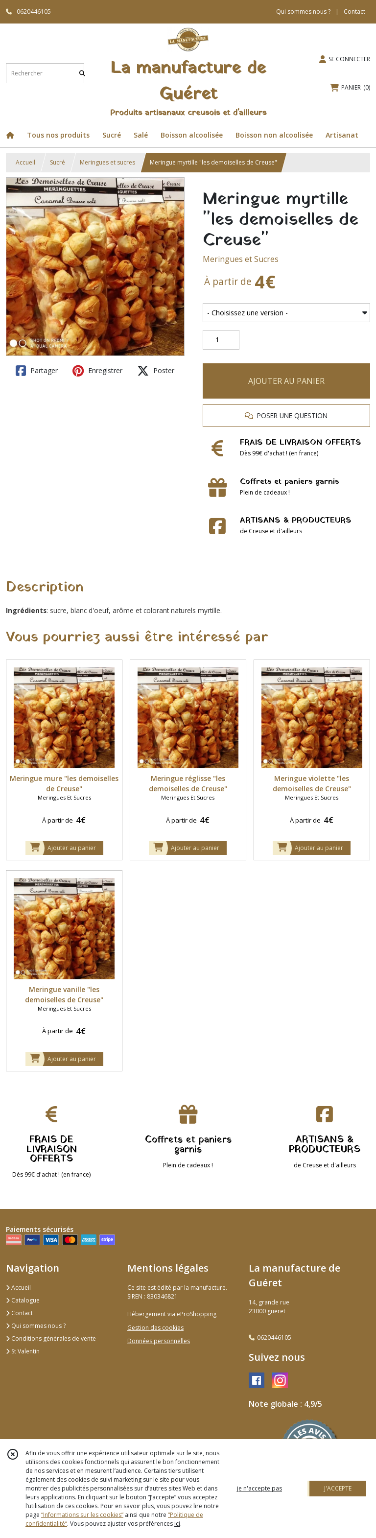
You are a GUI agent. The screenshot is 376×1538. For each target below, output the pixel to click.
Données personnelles (158, 1341)
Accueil (25, 162)
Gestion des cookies (155, 1328)
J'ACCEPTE (338, 1488)
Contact (354, 11)
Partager (37, 371)
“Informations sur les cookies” (82, 1515)
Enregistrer (97, 371)
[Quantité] (221, 340)
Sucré (57, 162)
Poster (155, 371)
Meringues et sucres (107, 162)
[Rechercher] (82, 73)
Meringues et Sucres (241, 259)
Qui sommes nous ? (36, 1326)
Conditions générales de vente (51, 1338)
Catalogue (23, 1300)
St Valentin (23, 1351)
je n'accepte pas (259, 1488)
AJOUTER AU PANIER (286, 381)
